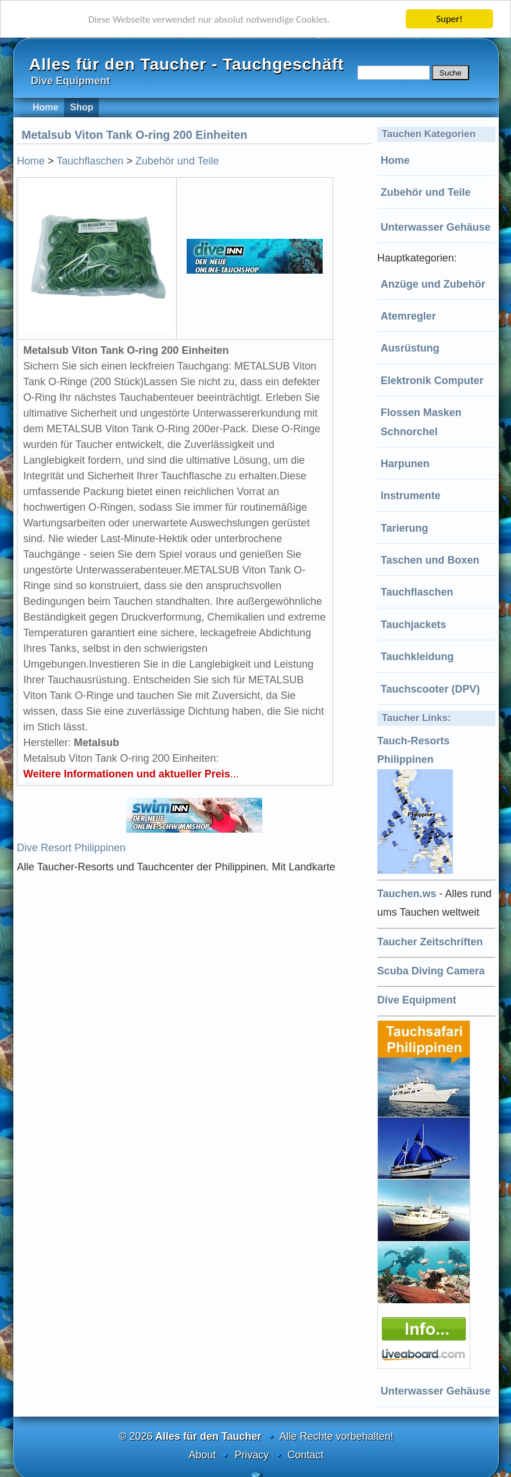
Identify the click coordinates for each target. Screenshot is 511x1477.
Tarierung (404, 528)
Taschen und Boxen (430, 560)
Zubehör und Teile (426, 192)
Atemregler (408, 316)
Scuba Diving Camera (431, 971)
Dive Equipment (416, 1000)
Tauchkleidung (417, 656)
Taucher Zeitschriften (430, 942)
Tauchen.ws (407, 893)
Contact (306, 1455)
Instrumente (411, 495)
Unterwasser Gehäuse (436, 227)
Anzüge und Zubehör (433, 284)
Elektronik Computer (432, 380)
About (202, 1455)
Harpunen (405, 463)
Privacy (251, 1455)
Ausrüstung (410, 348)
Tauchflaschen (417, 592)
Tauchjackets (413, 624)
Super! (449, 19)
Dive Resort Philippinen (71, 848)
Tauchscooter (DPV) (430, 689)
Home (395, 160)
